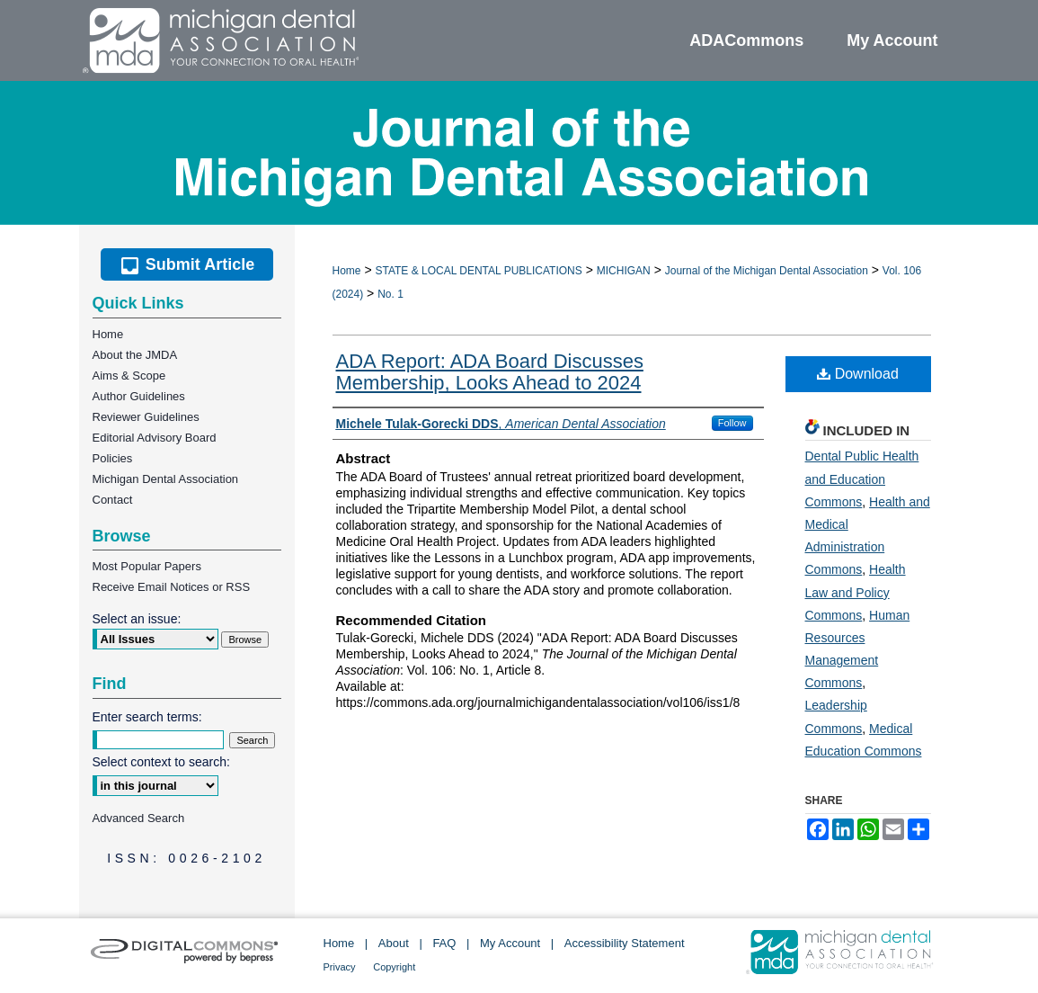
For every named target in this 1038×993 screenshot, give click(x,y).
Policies (113, 458)
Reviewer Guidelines (146, 417)
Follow (732, 422)
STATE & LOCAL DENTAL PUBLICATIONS (478, 270)
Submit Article (186, 264)
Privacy (340, 967)
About (393, 943)
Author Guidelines (139, 396)
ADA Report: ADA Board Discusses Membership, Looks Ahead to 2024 (489, 372)
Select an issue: (137, 619)
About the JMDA (135, 355)
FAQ (444, 943)
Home (347, 270)
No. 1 (390, 294)
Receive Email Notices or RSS (172, 587)
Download (858, 373)
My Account (510, 943)
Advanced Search (139, 818)
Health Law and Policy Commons (855, 592)
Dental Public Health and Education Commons (862, 478)
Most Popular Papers (147, 566)
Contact (113, 499)
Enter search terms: (147, 717)
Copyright (394, 967)
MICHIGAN (624, 270)
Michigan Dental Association (166, 479)
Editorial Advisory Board (155, 437)
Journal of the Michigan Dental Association (766, 270)
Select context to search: (161, 762)
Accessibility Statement (624, 943)
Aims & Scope (129, 375)
